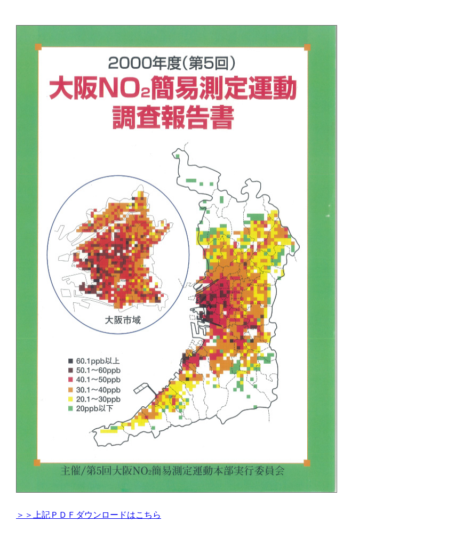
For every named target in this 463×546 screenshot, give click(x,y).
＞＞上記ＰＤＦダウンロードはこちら (88, 514)
